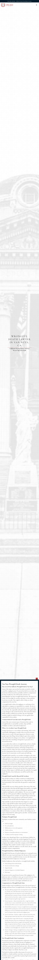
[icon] (37, 679)
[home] (7, 5)
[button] (36, 5)
